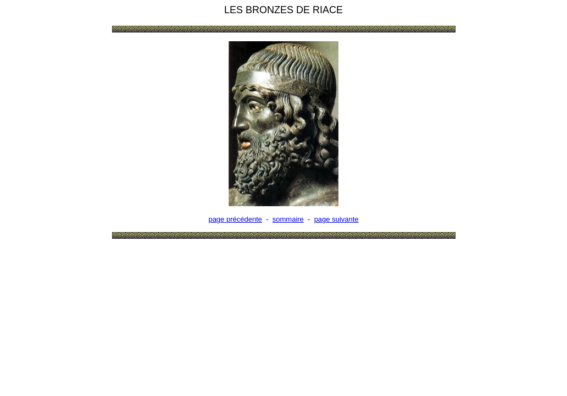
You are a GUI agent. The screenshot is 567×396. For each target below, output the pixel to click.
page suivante (336, 219)
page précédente (235, 219)
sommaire (288, 219)
